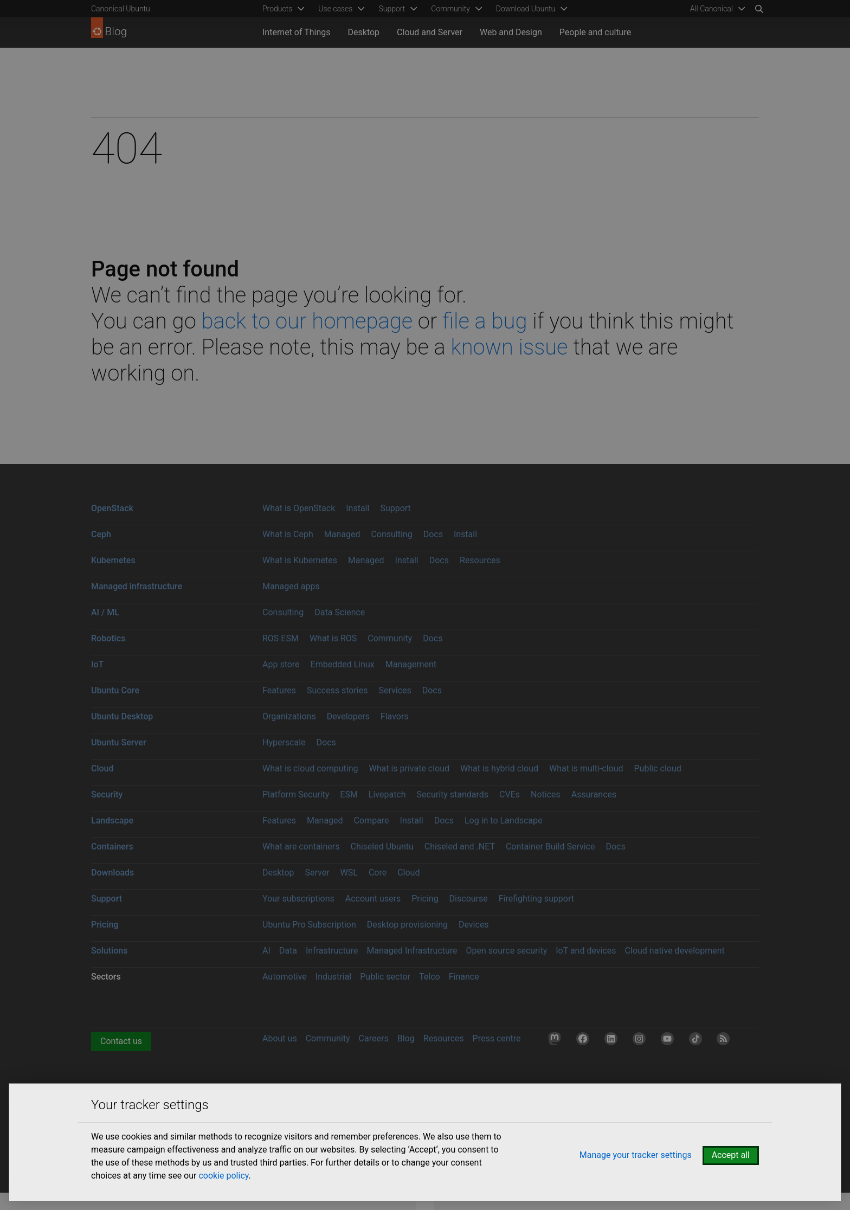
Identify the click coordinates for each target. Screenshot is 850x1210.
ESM (349, 794)
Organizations (289, 716)
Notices (546, 794)
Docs (433, 534)
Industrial (333, 976)
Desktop (364, 32)
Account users (373, 898)
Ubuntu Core (115, 690)
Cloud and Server (429, 32)
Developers (348, 716)
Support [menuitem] (391, 8)
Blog (406, 1038)
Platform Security (295, 794)
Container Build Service (550, 846)
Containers (112, 846)
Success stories (337, 690)
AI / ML (105, 612)
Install (357, 508)
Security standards (453, 794)
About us (279, 1038)
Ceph (101, 534)
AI (266, 950)
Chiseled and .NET (459, 846)
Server (317, 872)
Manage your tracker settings (635, 1155)
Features (279, 690)
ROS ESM (280, 638)
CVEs (509, 794)
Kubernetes (113, 560)
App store (281, 664)
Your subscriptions (298, 898)
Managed (342, 534)
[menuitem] (715, 8)
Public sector (385, 976)
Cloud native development (675, 950)
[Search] (759, 8)
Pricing (425, 898)
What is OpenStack (298, 508)
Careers (374, 1038)
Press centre (497, 1038)
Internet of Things (296, 32)
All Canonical (711, 8)
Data (288, 950)
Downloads (112, 872)
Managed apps (291, 586)
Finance (464, 976)
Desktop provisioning (407, 924)
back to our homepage (307, 321)
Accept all (731, 1155)
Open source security (507, 950)
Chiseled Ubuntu (381, 846)
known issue (509, 347)
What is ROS (333, 638)
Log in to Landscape (504, 820)
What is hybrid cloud (499, 768)
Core (378, 872)
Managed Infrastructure (411, 950)
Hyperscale (284, 742)
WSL (349, 872)
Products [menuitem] (277, 8)
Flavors (395, 716)
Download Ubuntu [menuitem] (526, 8)
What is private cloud (409, 768)
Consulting (391, 534)
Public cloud (657, 768)
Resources (480, 560)
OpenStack (112, 508)
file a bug (484, 321)
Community (390, 638)
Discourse (468, 898)
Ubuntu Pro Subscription (309, 924)
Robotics (108, 638)
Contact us (121, 1041)
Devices (474, 924)
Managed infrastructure (136, 586)
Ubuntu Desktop (122, 716)
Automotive (284, 976)
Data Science (339, 612)
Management (410, 664)
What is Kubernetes (299, 560)
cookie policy (223, 1175)
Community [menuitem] (450, 8)
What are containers (301, 846)
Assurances (594, 794)
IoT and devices (586, 950)
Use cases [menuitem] (335, 8)
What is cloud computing (310, 768)
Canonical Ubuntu (120, 8)
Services (394, 690)
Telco (429, 976)
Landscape (112, 820)
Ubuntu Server (118, 742)
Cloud (102, 768)
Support (395, 508)
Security (107, 794)
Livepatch (387, 794)
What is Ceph (287, 534)
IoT (97, 664)
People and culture (595, 32)
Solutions (109, 950)
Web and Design (511, 32)
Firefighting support (536, 898)
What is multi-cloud (586, 768)
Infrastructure (332, 950)
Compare (371, 820)
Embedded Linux (343, 664)
